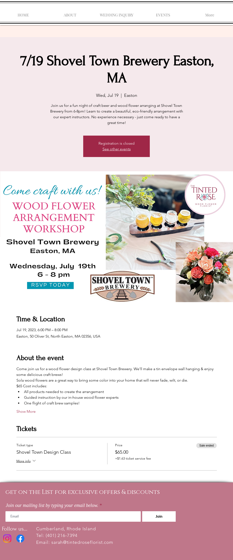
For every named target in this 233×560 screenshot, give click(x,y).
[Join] (159, 516)
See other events (116, 149)
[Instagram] (7, 538)
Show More (26, 411)
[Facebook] (20, 538)
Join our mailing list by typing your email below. (52, 505)
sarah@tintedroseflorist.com (82, 542)
